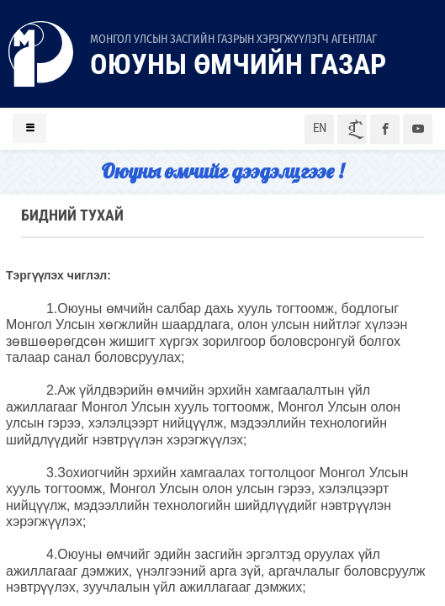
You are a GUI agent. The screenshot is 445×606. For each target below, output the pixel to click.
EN (319, 128)
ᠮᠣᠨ (352, 129)
